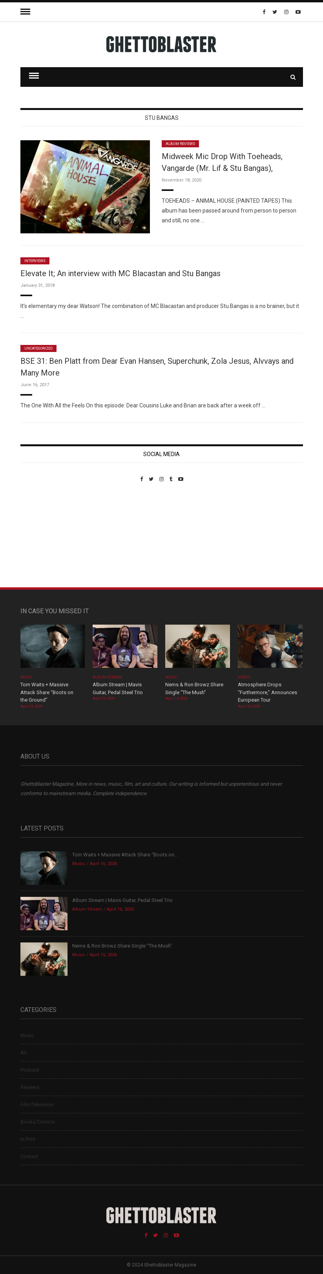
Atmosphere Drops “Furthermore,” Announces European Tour (267, 692)
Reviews (29, 1087)
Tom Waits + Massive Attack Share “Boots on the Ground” (46, 692)
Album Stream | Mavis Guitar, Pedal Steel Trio (122, 900)
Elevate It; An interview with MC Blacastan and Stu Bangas (120, 273)
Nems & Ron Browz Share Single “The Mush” (122, 946)
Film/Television (37, 1104)
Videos (244, 677)
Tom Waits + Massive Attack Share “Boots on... (125, 855)
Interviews (35, 261)
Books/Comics (37, 1122)
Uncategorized (38, 348)
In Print (27, 1139)
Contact (29, 1156)
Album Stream (107, 677)
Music (26, 677)
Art (23, 1053)
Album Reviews (180, 144)
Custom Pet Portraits (43, 536)
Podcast (29, 1070)
